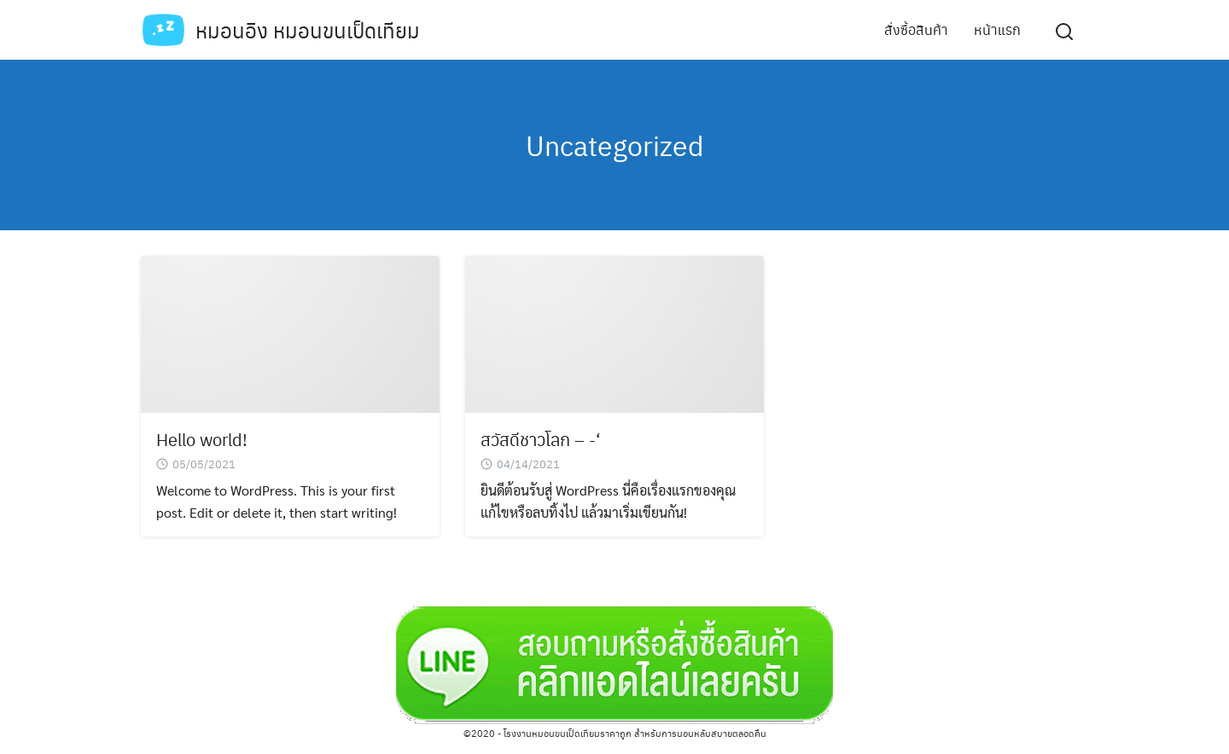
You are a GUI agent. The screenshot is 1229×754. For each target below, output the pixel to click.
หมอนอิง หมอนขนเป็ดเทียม (307, 29)
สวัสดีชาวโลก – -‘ (540, 439)
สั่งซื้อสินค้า (916, 29)
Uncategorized (615, 144)
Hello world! (202, 439)
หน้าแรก (997, 29)
